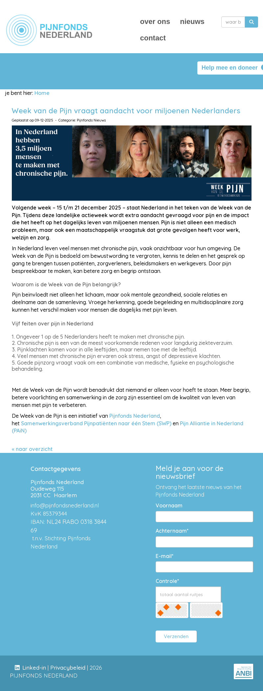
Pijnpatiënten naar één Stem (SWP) (127, 423)
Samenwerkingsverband (52, 423)
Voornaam (169, 505)
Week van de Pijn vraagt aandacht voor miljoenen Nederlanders (126, 110)
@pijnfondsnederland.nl (65, 505)
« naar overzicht (32, 449)
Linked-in (34, 667)
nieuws (192, 21)
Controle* (167, 581)
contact (153, 38)
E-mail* (165, 556)
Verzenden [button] (176, 636)
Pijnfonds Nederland (134, 415)
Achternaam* (172, 530)
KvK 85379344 (49, 513)
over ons (155, 21)
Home (42, 93)
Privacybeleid (67, 667)
